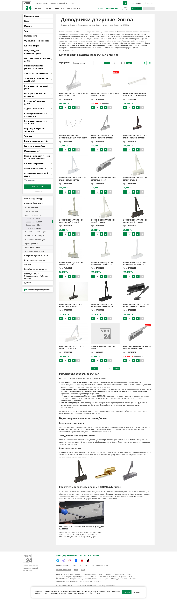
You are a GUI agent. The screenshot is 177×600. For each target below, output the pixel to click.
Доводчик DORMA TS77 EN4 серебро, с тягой (71, 263)
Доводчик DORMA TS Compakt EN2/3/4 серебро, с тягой (104, 137)
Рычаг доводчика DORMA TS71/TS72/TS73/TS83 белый (134, 94)
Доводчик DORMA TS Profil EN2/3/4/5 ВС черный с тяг (103, 305)
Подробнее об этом (92, 593)
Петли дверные (38, 207)
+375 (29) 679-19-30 (90, 555)
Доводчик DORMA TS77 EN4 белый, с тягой (103, 221)
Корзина (136, 8)
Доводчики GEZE (33, 218)
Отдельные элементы (37, 260)
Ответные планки (38, 247)
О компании (73, 8)
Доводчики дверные (38, 215)
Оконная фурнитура (37, 198)
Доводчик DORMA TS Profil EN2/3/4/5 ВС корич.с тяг (71, 305)
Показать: (37, 187)
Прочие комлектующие (38, 239)
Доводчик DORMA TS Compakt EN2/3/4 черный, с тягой (136, 305)
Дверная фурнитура (38, 203)
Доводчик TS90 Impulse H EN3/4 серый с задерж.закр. (137, 347)
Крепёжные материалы (37, 269)
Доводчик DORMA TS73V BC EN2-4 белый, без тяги (105, 94)
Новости (59, 8)
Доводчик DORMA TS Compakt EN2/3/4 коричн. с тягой (136, 137)
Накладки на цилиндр (38, 251)
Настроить (137, 592)
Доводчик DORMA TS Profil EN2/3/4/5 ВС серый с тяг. (103, 263)
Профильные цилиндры (38, 232)
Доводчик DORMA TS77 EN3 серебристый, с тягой (71, 221)
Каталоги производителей (37, 289)
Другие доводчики (33, 228)
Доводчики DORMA (34, 222)
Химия (37, 264)
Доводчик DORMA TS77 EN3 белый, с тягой (135, 179)
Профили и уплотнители (37, 255)
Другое (37, 282)
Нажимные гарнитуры (38, 236)
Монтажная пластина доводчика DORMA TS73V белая (73, 137)
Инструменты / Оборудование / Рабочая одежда (37, 276)
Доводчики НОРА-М (34, 225)
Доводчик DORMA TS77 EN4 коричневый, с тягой (135, 221)
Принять (126, 592)
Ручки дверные (38, 243)
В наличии (30, 180)
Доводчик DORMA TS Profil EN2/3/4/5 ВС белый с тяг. (135, 263)
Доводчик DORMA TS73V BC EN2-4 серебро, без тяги (73, 94)
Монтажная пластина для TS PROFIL (104, 347)
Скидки (48, 8)
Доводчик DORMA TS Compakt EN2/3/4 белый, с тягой (72, 179)
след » (128, 63)
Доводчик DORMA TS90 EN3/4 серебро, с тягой (103, 179)
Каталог (38, 8)
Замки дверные (38, 211)
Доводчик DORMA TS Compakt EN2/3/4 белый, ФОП (72, 347)
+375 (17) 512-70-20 (108, 8)
